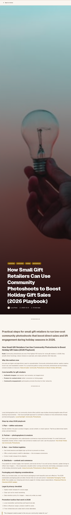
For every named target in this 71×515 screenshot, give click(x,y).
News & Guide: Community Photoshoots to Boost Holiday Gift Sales (40, 369)
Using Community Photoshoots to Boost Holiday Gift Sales (40, 469)
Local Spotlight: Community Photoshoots (28, 418)
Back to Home (8, 2)
